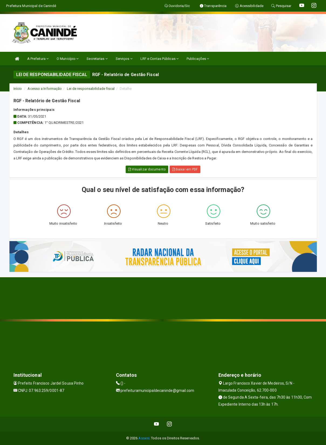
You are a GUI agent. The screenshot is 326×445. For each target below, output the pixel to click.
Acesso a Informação (45, 89)
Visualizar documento (147, 169)
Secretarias (97, 59)
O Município (67, 59)
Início (17, 89)
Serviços (124, 59)
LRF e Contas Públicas (159, 59)
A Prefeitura (38, 59)
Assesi (143, 438)
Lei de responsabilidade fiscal (91, 89)
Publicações (198, 59)
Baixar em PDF (185, 169)
